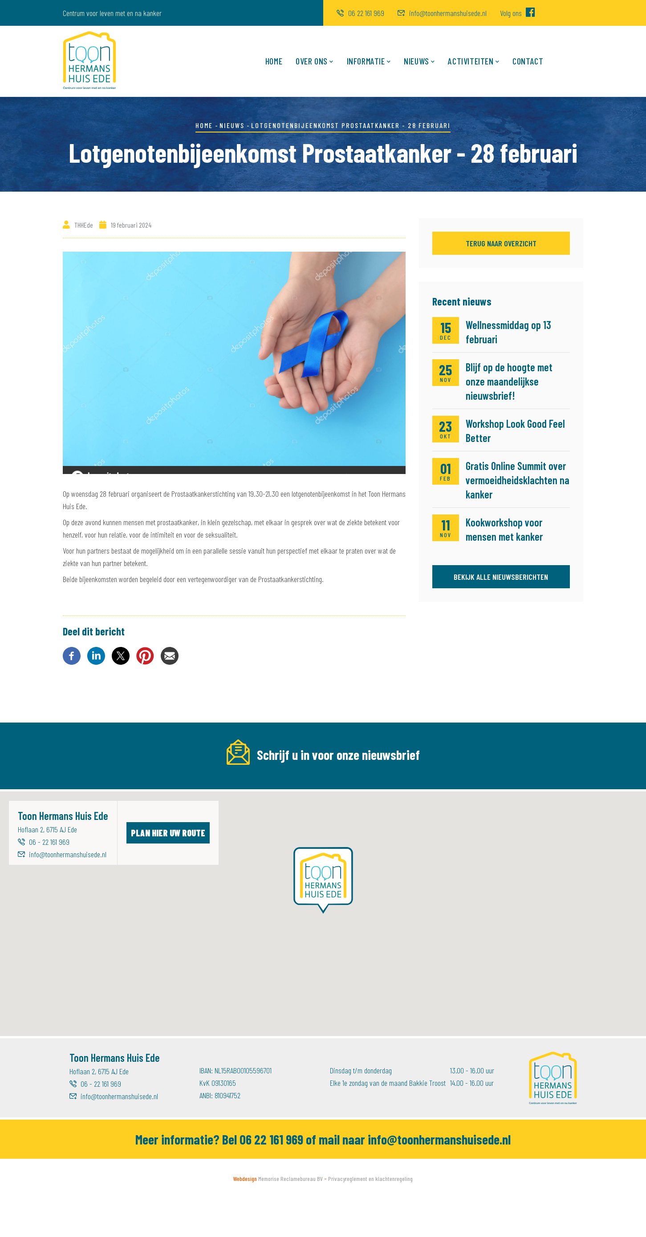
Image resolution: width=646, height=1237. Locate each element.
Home (273, 61)
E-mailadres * (83, 785)
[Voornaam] (289, 804)
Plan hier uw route (168, 871)
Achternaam (383, 785)
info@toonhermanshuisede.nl (442, 13)
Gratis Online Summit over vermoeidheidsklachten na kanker (517, 480)
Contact (527, 61)
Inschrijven (550, 804)
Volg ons (517, 13)
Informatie (369, 62)
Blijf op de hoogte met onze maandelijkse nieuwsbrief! (509, 381)
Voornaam (229, 785)
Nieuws (419, 62)
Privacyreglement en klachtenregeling (370, 1217)
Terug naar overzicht (501, 243)
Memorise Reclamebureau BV (290, 1217)
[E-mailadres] (137, 804)
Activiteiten (473, 62)
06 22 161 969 (360, 13)
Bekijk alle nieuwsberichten (501, 577)
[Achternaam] (440, 804)
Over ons (314, 62)
